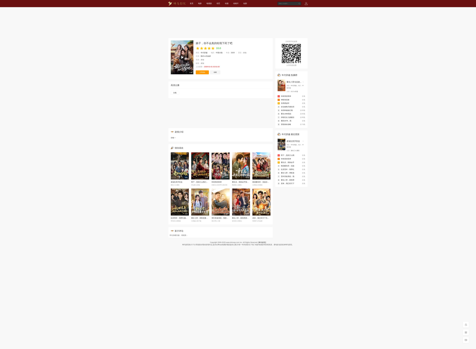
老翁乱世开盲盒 (176, 182)
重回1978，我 (284, 121)
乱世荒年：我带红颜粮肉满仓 (181, 218)
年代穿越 (204, 53)
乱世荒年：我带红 (286, 169)
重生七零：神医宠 (286, 173)
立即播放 (202, 72)
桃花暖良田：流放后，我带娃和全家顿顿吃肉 (269, 182)
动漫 (226, 3)
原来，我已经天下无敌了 (261, 218)
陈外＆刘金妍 (206, 56)
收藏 (215, 72)
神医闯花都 (283, 100)
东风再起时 (283, 103)
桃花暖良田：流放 (286, 166)
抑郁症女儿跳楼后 (286, 117)
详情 (173, 138)
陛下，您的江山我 (286, 155)
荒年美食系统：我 (286, 176)
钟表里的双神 (217, 182)
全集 (175, 93)
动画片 (236, 3)
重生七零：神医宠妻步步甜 (201, 218)
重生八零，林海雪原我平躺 (242, 218)
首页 (191, 3)
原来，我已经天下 (286, 183)
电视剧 (209, 3)
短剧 (245, 3)
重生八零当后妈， (294, 82)
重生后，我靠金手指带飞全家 (243, 182)
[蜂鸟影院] (262, 242)
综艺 (218, 3)
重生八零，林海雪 (286, 180)
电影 (200, 3)
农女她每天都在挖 (286, 107)
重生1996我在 (284, 114)
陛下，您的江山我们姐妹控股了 (203, 182)
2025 (233, 53)
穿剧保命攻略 (284, 124)
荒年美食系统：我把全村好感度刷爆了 (226, 218)
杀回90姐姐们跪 (285, 110)
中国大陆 (219, 53)
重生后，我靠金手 (286, 162)
